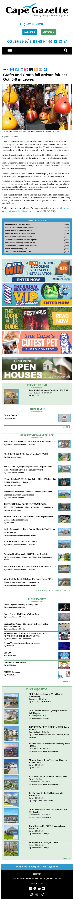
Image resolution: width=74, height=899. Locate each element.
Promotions (42, 591)
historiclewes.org (62, 208)
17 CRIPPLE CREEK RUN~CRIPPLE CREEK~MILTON (30, 566)
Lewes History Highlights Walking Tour (21, 614)
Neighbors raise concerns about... (18, 224)
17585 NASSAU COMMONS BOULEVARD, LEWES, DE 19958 (36, 879)
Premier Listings (37, 689)
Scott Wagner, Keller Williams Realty (21, 535)
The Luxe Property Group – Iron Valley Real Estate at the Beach (28, 558)
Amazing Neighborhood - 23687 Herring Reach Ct (26, 554)
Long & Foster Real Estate (42, 801)
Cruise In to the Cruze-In (15, 662)
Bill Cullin (36, 395)
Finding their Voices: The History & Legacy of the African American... (26, 625)
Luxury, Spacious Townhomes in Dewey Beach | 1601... (49, 744)
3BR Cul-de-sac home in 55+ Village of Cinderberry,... (46, 695)
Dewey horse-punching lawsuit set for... (20, 242)
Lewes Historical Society (16, 607)
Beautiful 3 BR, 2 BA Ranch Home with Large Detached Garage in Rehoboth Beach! (28, 518)
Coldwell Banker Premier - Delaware (21, 445)
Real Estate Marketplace (37, 435)
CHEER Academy (12, 672)
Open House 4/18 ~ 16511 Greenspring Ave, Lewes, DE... (48, 827)
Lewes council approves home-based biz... (21, 246)
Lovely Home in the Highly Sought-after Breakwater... (47, 794)
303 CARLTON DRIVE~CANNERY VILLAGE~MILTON (29, 441)
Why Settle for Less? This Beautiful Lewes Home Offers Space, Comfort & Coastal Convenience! (28, 580)
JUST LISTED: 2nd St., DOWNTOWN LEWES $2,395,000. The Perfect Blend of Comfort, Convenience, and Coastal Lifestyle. (28, 506)
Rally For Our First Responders (19, 639)
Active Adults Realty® (15, 473)
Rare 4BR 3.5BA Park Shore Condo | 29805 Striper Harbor (48, 777)
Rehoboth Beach (34, 393)
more (65, 681)
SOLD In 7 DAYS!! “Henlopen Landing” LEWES (26, 454)
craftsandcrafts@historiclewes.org (22, 211)
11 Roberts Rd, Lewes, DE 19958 (43, 842)
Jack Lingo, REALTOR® (41, 702)
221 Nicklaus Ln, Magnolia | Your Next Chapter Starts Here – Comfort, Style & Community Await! (28, 468)
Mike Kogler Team (14, 457)
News (54, 591)
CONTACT (37, 874)
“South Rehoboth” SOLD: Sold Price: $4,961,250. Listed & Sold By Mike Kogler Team (30, 480)
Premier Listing (37, 385)
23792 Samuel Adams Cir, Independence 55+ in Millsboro (48, 711)
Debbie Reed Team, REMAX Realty (45, 751)
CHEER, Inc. (11, 418)
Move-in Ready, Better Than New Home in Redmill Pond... (48, 761)
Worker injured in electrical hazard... (19, 230)
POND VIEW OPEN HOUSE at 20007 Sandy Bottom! (49, 728)
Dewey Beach (34, 749)
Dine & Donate (10, 415)
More (65, 427)
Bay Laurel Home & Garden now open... (20, 233)
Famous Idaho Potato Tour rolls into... (19, 227)
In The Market (37, 599)
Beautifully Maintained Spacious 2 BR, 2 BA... (49, 390)
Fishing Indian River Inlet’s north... (18, 252)
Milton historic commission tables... (18, 237)
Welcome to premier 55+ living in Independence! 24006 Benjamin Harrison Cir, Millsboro (28, 493)
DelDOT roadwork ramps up (15, 249)
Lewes (31, 765)
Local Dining (37, 409)
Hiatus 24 (10, 646)
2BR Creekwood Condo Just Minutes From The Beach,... (48, 810)
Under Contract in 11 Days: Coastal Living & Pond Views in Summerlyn (29, 530)
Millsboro (32, 716)
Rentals (64, 591)
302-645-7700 (37, 883)
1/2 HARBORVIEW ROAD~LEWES (20, 541)
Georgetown (33, 699)
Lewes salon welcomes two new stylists (20, 240)
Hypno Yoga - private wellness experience (22, 643)
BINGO (7, 653)
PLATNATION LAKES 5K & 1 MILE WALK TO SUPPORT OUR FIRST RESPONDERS (26, 634)
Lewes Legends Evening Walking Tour (21, 604)
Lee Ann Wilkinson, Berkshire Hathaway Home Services (49, 736)
